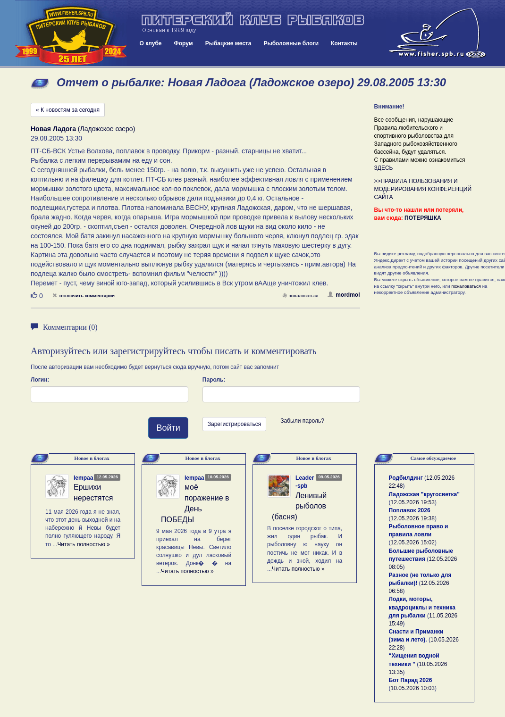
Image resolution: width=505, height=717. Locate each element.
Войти (168, 428)
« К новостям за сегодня (68, 110)
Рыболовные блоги (291, 43)
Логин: (40, 379)
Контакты (344, 43)
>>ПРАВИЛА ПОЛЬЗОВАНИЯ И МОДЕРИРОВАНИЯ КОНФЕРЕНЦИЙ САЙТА (423, 189)
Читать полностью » (83, 544)
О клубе (151, 43)
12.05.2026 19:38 (413, 518)
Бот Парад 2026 (410, 680)
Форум (183, 43)
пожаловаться (300, 295)
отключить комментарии (83, 295)
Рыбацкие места (228, 43)
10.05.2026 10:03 (413, 688)
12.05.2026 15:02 (413, 542)
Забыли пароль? (302, 420)
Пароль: (214, 379)
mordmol (344, 295)
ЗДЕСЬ (383, 168)
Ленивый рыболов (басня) (299, 506)
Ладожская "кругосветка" (424, 494)
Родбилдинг (406, 478)
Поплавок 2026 (409, 510)
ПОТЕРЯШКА (422, 218)
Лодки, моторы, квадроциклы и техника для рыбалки (422, 607)
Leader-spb (304, 482)
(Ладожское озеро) (83, 129)
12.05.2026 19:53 (413, 502)
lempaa (83, 478)
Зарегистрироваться (234, 424)
